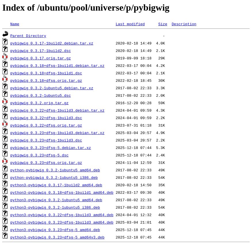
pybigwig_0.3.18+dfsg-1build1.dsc (46, 72)
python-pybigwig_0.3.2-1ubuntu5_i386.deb (54, 177)
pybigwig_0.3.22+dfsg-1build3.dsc (46, 117)
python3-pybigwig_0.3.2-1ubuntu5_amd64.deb (56, 199)
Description (184, 23)
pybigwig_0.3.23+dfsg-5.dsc (39, 155)
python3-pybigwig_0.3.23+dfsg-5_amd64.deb (55, 229)
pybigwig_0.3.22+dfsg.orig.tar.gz (46, 125)
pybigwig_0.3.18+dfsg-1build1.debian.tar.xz (57, 65)
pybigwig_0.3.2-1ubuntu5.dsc (40, 95)
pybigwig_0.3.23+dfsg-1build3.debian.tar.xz (57, 132)
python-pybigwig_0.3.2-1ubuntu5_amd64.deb (55, 170)
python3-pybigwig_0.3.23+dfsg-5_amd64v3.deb (57, 237)
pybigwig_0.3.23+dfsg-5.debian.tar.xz (50, 147)
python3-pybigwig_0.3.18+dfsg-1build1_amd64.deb (62, 192)
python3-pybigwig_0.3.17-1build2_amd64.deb (56, 184)
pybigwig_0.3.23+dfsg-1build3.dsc (46, 140)
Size (162, 23)
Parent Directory (28, 35)
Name (14, 23)
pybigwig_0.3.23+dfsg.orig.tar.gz (46, 162)
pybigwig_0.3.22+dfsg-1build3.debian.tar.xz (57, 110)
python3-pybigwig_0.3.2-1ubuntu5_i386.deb (55, 207)
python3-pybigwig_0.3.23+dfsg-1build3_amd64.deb (62, 222)
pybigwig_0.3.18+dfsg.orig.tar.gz (46, 80)
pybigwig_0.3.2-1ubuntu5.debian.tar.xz (51, 87)
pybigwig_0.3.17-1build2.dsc (40, 50)
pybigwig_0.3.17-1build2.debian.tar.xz (51, 43)
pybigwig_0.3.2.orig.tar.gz (39, 102)
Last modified (130, 23)
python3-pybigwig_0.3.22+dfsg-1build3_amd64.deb (62, 214)
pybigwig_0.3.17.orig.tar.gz (40, 58)
